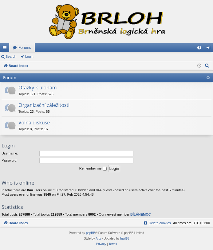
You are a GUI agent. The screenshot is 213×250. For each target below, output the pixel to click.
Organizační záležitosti (43, 105)
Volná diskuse (34, 122)
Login (29, 56)
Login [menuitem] (210, 48)
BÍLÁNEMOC (140, 214)
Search (11, 56)
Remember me (93, 168)
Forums (24, 47)
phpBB (90, 233)
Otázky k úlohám (37, 87)
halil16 (124, 238)
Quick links (5, 48)
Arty (98, 238)
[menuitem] (199, 47)
